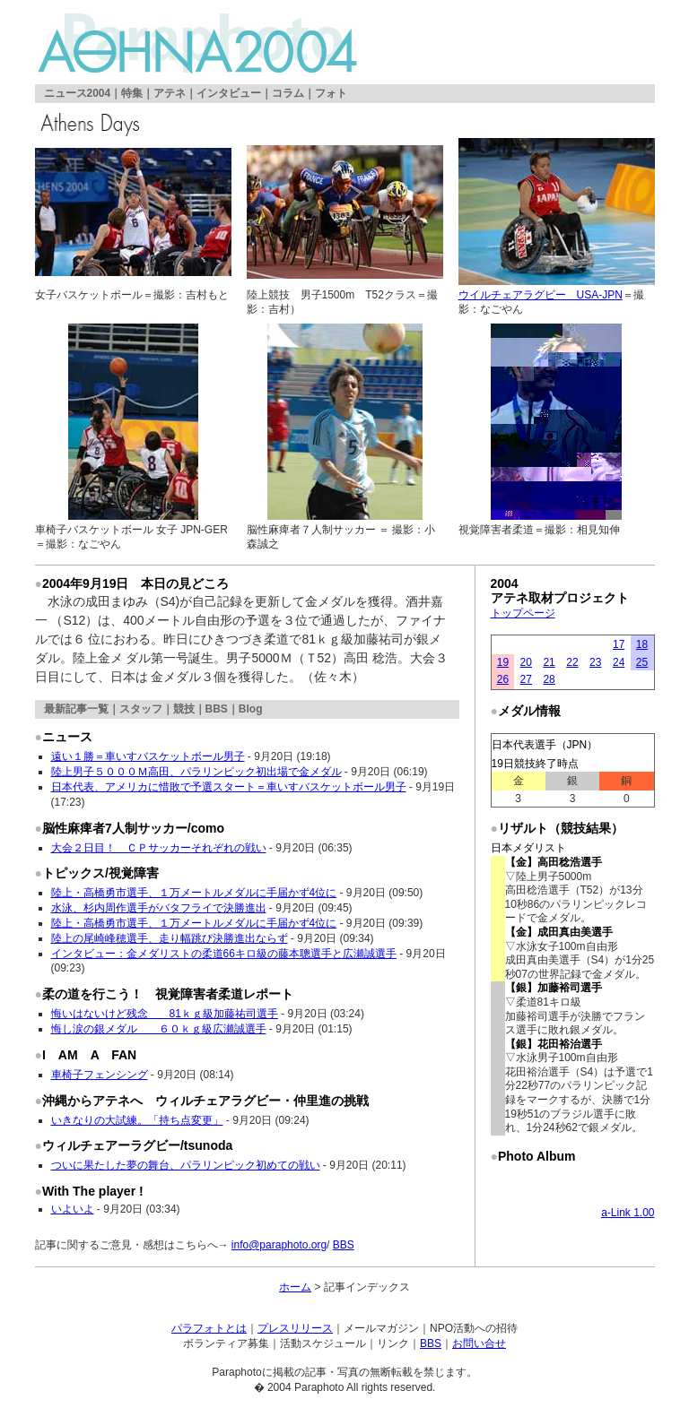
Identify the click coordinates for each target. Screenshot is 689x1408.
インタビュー (228, 93)
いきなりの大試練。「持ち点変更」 (137, 1120)
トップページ (523, 613)
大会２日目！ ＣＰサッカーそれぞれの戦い (158, 848)
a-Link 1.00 (627, 1212)
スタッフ (140, 709)
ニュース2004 (77, 93)
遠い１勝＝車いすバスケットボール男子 (148, 756)
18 (642, 644)
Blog (251, 709)
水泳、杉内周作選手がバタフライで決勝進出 (158, 908)
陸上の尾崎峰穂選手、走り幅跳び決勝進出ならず (169, 938)
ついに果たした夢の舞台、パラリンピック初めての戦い (185, 1165)
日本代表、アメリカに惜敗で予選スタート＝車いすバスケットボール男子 (228, 787)
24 (618, 662)
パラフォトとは (209, 1328)
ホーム (295, 1287)
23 (595, 662)
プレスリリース (295, 1328)
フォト (331, 93)
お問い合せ (479, 1343)
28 (548, 679)
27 (526, 679)
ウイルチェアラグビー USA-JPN (540, 295)
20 (526, 662)
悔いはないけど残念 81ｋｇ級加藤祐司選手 (164, 1013)
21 (548, 662)
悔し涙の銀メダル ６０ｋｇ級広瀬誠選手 (158, 1029)
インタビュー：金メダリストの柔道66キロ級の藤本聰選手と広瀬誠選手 (224, 953)
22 (572, 662)
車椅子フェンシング (99, 1074)
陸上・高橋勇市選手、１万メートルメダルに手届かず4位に (194, 892)
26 (503, 679)
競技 (184, 709)
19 (503, 662)
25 (642, 662)
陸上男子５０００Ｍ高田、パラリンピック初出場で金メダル (196, 771)
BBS (216, 709)
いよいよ (72, 1209)
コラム (288, 93)
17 (618, 644)
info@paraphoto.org (279, 1245)
